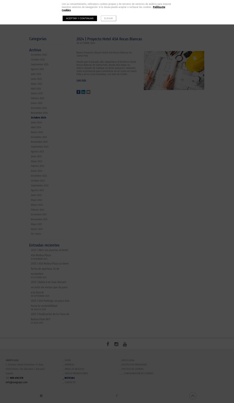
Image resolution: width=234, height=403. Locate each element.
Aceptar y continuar (80, 18)
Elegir (108, 18)
